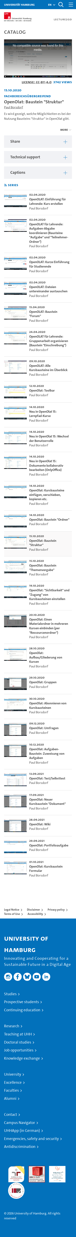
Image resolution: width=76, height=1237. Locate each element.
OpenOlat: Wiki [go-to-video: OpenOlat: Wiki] (39, 824)
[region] (38, 141)
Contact (10, 1114)
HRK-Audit (56, 1168)
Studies (10, 994)
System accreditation (16, 1187)
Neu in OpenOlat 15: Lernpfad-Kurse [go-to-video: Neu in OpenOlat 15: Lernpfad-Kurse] (43, 413)
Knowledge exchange (22, 1058)
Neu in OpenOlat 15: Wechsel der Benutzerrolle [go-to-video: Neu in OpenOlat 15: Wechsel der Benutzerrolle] (49, 438)
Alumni (10, 1098)
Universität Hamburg (19, 4)
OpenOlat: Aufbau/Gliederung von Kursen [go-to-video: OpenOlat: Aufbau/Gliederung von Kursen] (45, 657)
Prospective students (21, 1002)
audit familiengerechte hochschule (16, 1173)
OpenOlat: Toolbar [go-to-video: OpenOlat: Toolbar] (42, 390)
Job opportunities (18, 1050)
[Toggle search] (61, 4)
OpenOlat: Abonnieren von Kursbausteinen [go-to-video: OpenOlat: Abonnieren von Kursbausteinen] (47, 705)
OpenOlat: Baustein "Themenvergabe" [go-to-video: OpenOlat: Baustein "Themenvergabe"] (42, 567)
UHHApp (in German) (22, 1130)
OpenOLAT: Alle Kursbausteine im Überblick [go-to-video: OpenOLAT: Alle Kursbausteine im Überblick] (48, 368)
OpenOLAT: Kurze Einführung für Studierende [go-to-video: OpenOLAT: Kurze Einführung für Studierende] (49, 264)
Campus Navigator (19, 1122)
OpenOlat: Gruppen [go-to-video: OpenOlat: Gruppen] (43, 682)
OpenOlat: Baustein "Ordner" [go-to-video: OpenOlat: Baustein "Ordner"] (49, 519)
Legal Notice (11, 910)
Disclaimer (33, 910)
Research (11, 1026)
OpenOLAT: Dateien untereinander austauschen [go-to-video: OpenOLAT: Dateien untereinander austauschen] (48, 289)
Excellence (13, 1082)
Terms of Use (12, 914)
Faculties (11, 1090)
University (12, 1074)
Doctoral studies (17, 1042)
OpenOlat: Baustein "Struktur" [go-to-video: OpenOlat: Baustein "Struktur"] (42, 543)
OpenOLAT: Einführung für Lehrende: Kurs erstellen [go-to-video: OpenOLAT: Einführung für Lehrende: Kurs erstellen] (47, 201)
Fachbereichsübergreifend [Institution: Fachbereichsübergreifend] (27, 95)
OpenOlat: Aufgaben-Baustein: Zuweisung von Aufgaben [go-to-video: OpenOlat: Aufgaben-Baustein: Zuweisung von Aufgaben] (46, 753)
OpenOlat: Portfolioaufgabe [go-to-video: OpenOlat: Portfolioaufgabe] (48, 845)
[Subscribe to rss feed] (5, 185)
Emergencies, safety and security (31, 1138)
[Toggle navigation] (71, 4)
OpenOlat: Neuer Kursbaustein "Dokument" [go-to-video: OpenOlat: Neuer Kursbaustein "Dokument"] (47, 801)
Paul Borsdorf (13, 107)
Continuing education (22, 1010)
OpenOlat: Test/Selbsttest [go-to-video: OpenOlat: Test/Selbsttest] (47, 778)
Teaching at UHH (18, 1034)
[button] (49, 4)
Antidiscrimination (19, 1146)
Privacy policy (56, 910)
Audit (32, 1168)
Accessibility (35, 914)
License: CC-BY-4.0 (37, 81)
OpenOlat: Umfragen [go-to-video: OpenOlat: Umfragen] (44, 728)
